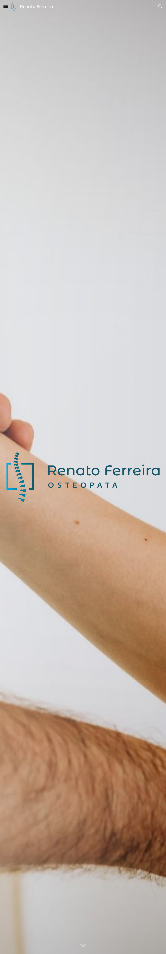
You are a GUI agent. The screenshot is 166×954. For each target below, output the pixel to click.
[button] (5, 6)
